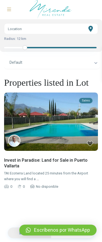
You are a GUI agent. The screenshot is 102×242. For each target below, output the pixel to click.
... (37, 179)
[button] (58, 230)
